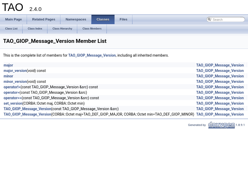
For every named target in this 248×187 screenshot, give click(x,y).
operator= (11, 92)
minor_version (15, 81)
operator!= (12, 87)
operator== (13, 98)
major (8, 65)
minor (8, 76)
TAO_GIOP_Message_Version (92, 55)
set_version (13, 103)
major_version (15, 71)
